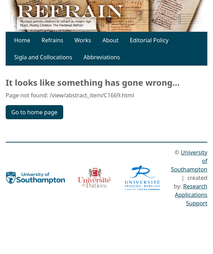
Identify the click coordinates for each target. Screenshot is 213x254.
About (110, 40)
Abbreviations (101, 57)
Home (22, 40)
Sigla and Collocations (43, 57)
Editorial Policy (149, 40)
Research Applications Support (191, 194)
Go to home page (34, 112)
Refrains (52, 40)
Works (83, 40)
